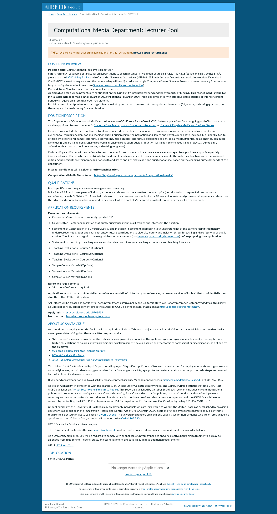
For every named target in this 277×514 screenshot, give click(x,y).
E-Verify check (107, 414)
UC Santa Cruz (64, 445)
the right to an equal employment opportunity (189, 484)
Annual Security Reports (184, 494)
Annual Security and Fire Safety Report (95, 389)
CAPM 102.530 (130, 418)
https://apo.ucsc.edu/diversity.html (158, 236)
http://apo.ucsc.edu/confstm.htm (179, 306)
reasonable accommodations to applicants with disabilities (170, 489)
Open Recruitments (67, 14)
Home (51, 14)
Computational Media (106, 125)
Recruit (62, 7)
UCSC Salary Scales (78, 77)
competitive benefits (104, 430)
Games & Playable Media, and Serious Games (187, 125)
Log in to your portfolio (138, 474)
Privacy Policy (223, 505)
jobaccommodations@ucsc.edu (182, 379)
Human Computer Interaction (138, 125)
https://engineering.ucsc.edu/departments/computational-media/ (133, 175)
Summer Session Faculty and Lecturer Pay (118, 85)
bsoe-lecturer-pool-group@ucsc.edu (88, 316)
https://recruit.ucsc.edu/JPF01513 (82, 312)
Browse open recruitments (150, 52)
